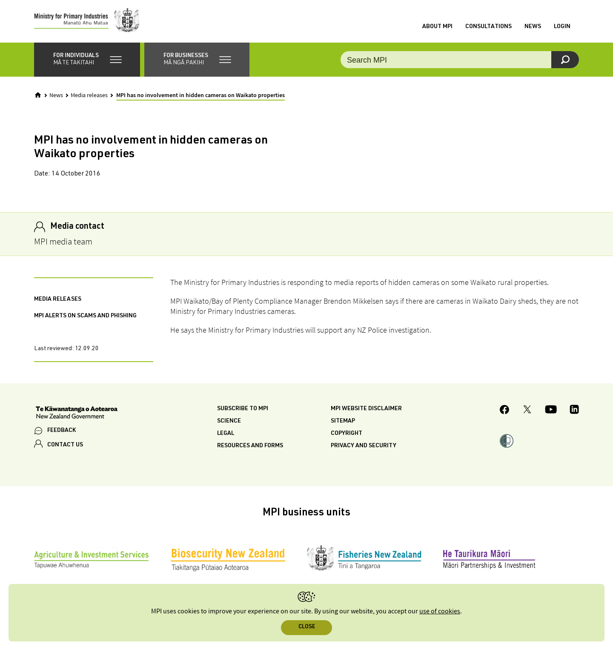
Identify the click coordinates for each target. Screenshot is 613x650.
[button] (87, 60)
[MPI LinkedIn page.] (574, 411)
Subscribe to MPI (242, 409)
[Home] (38, 95)
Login (562, 27)
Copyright (346, 434)
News (532, 27)
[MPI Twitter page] (527, 411)
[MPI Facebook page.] (505, 411)
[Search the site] (460, 59)
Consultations (488, 27)
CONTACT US (65, 445)
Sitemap (343, 421)
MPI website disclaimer (366, 409)
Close (306, 627)
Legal (225, 434)
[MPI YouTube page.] (551, 410)
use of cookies (439, 611)
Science (229, 421)
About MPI (437, 27)
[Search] (565, 59)
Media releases (89, 95)
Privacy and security (363, 446)
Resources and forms (250, 446)
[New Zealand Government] (76, 414)
